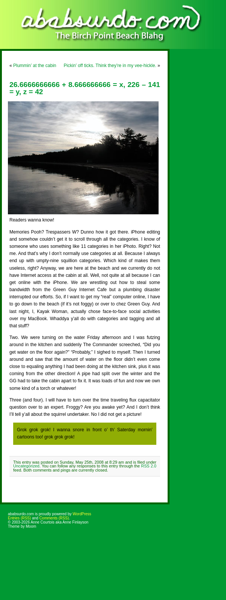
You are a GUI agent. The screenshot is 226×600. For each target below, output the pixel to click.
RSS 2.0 (148, 466)
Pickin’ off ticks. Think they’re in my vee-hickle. (110, 65)
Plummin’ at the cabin (34, 65)
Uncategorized (26, 466)
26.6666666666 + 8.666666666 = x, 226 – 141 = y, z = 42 (84, 88)
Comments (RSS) (54, 518)
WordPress (82, 514)
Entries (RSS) (19, 518)
